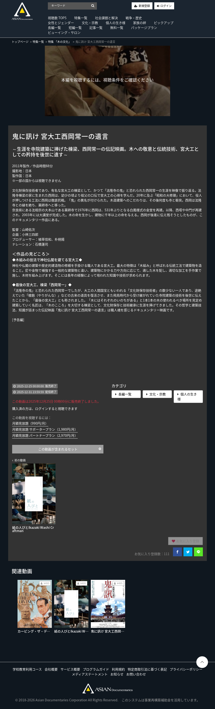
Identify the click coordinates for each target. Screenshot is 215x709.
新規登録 (144, 6)
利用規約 (118, 669)
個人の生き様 (115, 22)
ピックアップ (163, 22)
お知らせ (116, 674)
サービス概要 (70, 669)
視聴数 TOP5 (57, 17)
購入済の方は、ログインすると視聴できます (45, 408)
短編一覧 (75, 27)
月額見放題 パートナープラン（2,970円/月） (45, 435)
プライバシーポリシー (186, 669)
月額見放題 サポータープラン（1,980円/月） (45, 429)
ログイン (166, 6)
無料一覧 (116, 27)
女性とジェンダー (61, 22)
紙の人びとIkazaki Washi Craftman (80, 631)
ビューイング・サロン (64, 32)
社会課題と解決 (106, 17)
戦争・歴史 (134, 17)
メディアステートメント (90, 674)
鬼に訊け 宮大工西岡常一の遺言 (114, 631)
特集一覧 (80, 17)
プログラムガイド (96, 669)
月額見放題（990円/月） (30, 423)
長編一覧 (54, 27)
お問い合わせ (136, 674)
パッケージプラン (144, 27)
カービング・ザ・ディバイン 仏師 (42, 631)
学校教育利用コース (27, 669)
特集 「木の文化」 (59, 42)
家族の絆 (139, 22)
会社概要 (51, 669)
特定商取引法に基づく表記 (147, 669)
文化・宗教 (90, 22)
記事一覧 (95, 27)
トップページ (20, 42)
